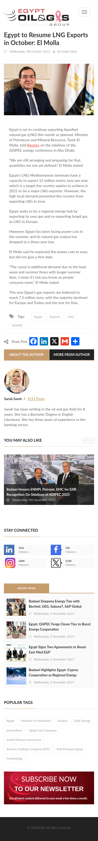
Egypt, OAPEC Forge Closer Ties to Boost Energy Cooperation (60, 626)
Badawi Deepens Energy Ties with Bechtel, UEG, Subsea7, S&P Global (55, 603)
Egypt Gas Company (43, 730)
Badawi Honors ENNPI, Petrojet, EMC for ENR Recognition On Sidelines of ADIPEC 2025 (41, 492)
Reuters (33, 145)
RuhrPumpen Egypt (70, 749)
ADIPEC (17, 325)
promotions (14, 730)
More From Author (72, 354)
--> (9, 563)
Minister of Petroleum (36, 721)
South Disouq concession (24, 740)
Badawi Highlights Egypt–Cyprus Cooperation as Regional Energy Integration (53, 675)
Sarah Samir (69, 51)
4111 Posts (35, 399)
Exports (55, 317)
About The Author (26, 354)
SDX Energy (82, 721)
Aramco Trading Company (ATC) (28, 749)
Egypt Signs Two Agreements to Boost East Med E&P (57, 649)
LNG (71, 317)
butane (62, 721)
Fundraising (14, 758)
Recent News (26, 588)
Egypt (38, 317)
